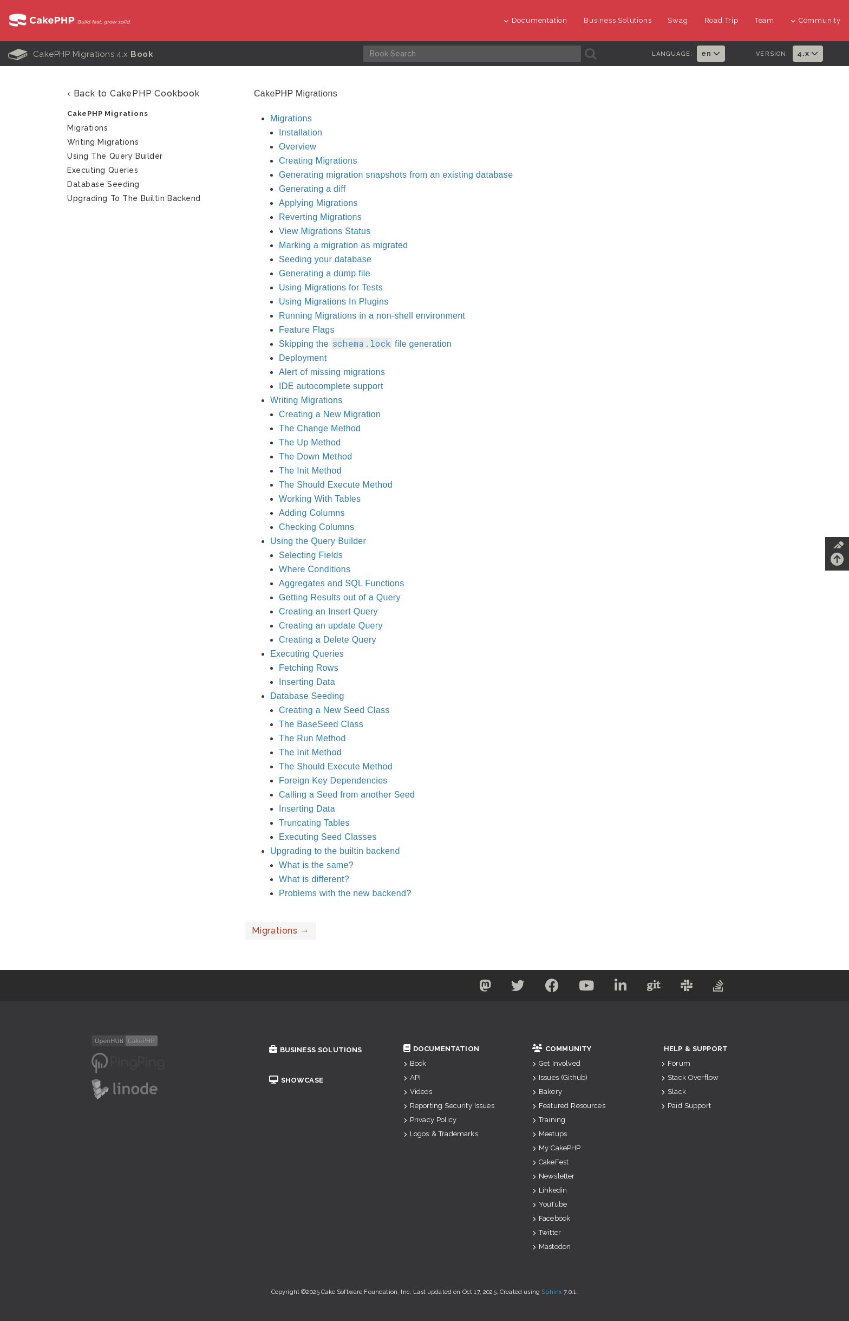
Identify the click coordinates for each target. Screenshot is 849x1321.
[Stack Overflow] (726, 987)
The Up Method (310, 442)
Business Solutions (617, 20)
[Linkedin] (622, 987)
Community (816, 20)
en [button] (711, 53)
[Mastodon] (478, 987)
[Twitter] (513, 987)
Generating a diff (312, 188)
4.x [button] (808, 53)
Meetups (549, 1134)
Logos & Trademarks (440, 1134)
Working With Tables (320, 498)
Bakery (547, 1091)
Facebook (551, 1218)
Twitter (546, 1232)
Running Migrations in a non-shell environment (372, 315)
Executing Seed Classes (327, 836)
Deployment (303, 357)
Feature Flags (307, 329)
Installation (300, 132)
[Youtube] (585, 987)
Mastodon (551, 1246)
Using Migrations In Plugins (334, 301)
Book (415, 1063)
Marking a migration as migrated (343, 245)
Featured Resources (568, 1106)
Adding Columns (312, 512)
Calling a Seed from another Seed (347, 794)
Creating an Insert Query (328, 611)
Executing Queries (307, 653)
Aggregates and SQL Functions (341, 583)
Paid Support (686, 1106)
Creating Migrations (318, 160)
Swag (678, 20)
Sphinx (551, 1292)
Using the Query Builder (318, 541)
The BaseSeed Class (321, 724)
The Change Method (320, 428)
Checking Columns (316, 527)
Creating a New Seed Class (334, 710)
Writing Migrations (306, 400)
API (412, 1077)
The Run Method (312, 738)
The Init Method (310, 470)
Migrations (291, 118)
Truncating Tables (314, 822)
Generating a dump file (324, 273)
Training (548, 1120)
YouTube (549, 1204)
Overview (297, 146)
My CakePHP (556, 1148)
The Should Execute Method (336, 484)
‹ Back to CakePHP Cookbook (133, 93)
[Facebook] (549, 987)
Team (764, 20)
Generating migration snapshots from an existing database (396, 174)
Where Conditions (314, 569)
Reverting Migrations (320, 217)
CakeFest (550, 1162)
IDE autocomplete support (331, 386)
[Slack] (692, 987)
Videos (417, 1091)
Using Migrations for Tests (331, 287)
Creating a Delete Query (327, 639)
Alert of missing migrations (332, 372)
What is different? (314, 879)
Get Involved (556, 1063)
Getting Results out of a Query (340, 597)
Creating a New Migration (330, 414)
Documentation (535, 20)
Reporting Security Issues (448, 1106)
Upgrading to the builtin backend (335, 851)
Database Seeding (307, 696)
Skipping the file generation (365, 343)
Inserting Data (307, 682)
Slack (673, 1091)
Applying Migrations (318, 203)
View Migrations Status (325, 231)
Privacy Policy (429, 1120)
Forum (675, 1063)
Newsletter (553, 1176)
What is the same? (316, 865)
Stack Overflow (690, 1077)
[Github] (657, 987)
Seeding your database (325, 259)
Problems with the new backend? (345, 893)
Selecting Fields (311, 555)
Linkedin (549, 1190)
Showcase (296, 1080)
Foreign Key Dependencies (333, 780)
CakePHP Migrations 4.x (80, 54)
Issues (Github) (560, 1077)
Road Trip (721, 20)
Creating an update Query (331, 625)
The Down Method (315, 456)
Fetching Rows (308, 667)
